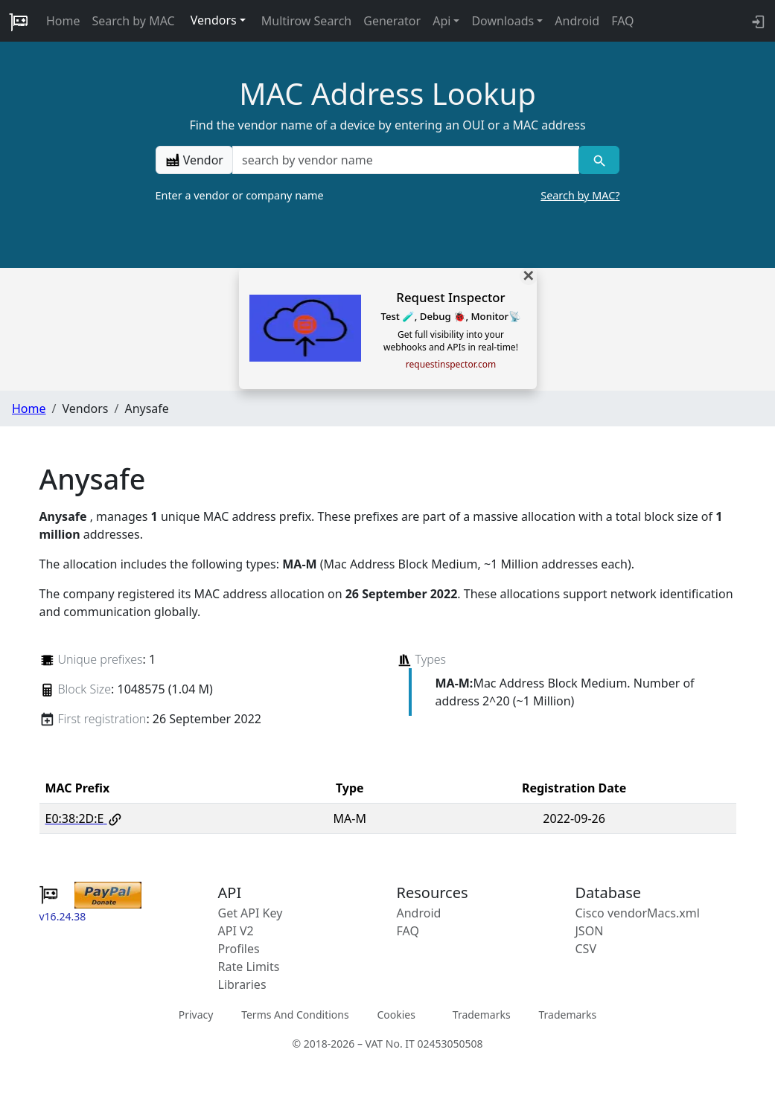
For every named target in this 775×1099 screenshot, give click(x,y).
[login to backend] (756, 21)
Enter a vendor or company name (388, 196)
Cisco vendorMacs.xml (637, 913)
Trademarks (482, 1014)
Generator (392, 21)
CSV (586, 949)
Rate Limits (249, 966)
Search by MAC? (579, 195)
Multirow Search (306, 21)
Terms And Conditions (294, 1014)
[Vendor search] (598, 160)
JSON (589, 931)
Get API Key (250, 913)
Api (441, 21)
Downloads (502, 21)
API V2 (236, 931)
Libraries (242, 984)
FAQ (622, 21)
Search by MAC (133, 21)
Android (577, 21)
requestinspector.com (451, 365)
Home (63, 21)
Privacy (196, 1014)
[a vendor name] (405, 160)
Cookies (396, 1014)
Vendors (214, 20)
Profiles (239, 949)
